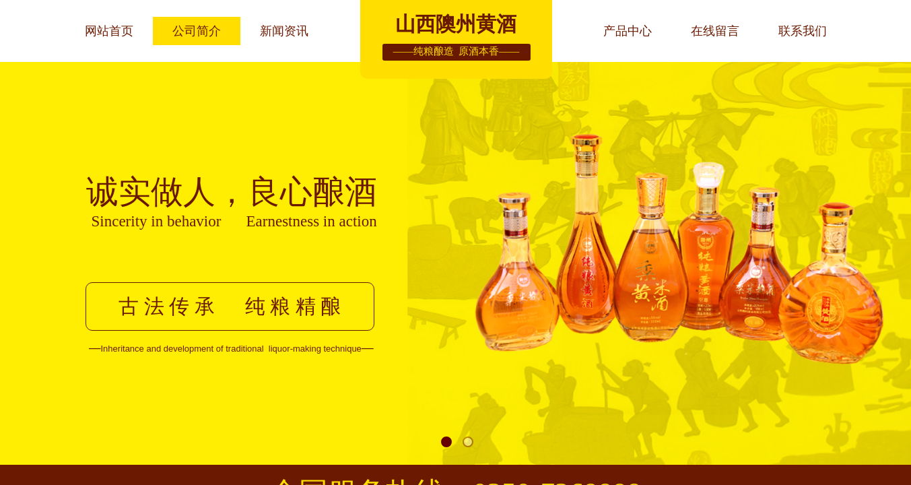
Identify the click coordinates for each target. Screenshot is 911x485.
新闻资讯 (284, 31)
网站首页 (109, 31)
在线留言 (715, 31)
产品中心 (627, 31)
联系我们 (802, 31)
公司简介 (196, 31)
